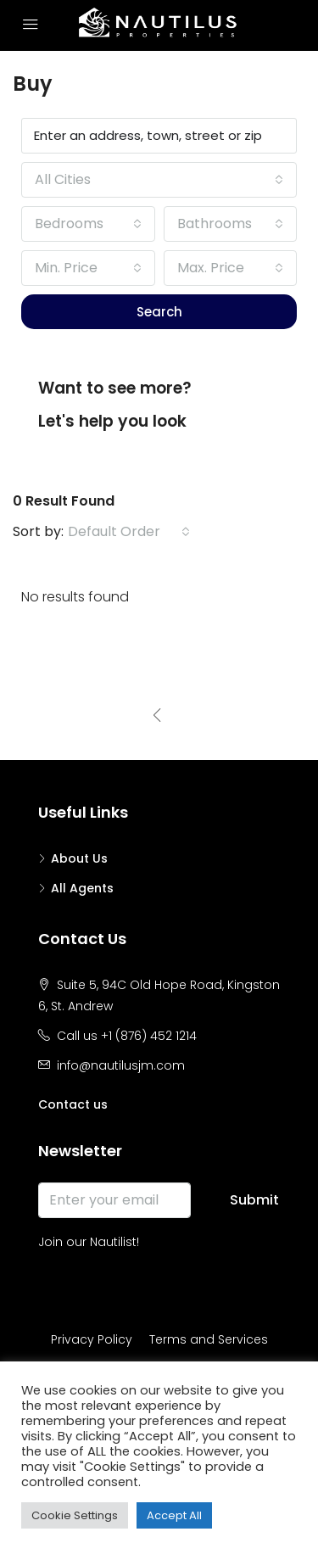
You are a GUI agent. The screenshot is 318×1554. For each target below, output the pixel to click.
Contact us (73, 1104)
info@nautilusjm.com (121, 1065)
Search (159, 312)
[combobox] (159, 180)
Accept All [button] (174, 1515)
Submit (254, 1200)
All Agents (82, 888)
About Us (79, 858)
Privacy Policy (91, 1339)
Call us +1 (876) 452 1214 (127, 1035)
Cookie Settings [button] (74, 1515)
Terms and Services (208, 1339)
